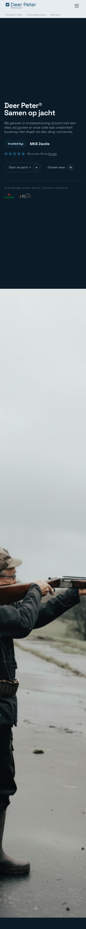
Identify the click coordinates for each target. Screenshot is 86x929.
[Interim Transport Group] (25, 195)
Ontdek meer (61, 167)
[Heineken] (9, 195)
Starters (55, 14)
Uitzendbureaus (36, 14)
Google (52, 153)
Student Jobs (14, 14)
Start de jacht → (24, 167)
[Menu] (76, 6)
